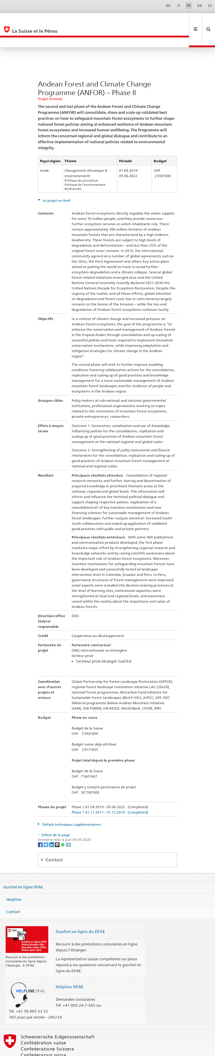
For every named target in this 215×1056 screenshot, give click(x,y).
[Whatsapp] (63, 824)
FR (189, 5)
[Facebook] (41, 824)
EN (199, 5)
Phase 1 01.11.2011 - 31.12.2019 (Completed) (110, 792)
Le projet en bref (56, 180)
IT (178, 5)
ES (210, 5)
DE (168, 5)
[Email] (68, 824)
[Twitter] (46, 824)
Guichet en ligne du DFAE (80, 911)
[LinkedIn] (52, 824)
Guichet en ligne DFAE (23, 867)
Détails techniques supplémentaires (71, 804)
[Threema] (57, 824)
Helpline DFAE (70, 966)
